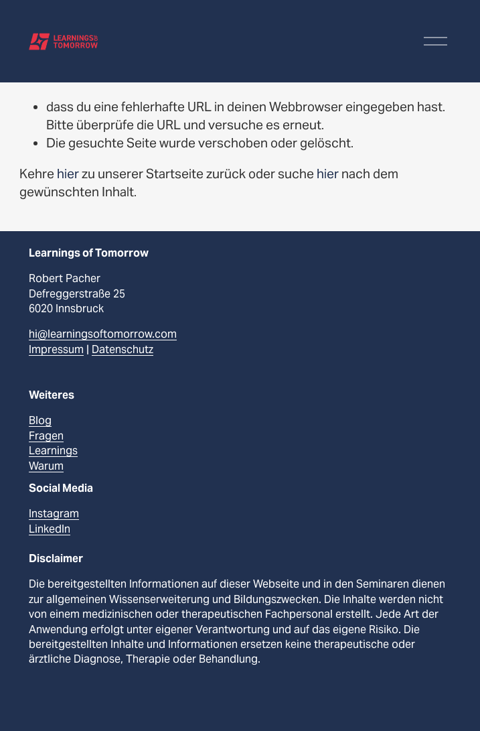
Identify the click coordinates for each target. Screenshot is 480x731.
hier (68, 173)
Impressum (56, 349)
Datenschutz (122, 349)
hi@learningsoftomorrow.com (103, 334)
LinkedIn (49, 529)
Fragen (46, 436)
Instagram (54, 514)
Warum (46, 466)
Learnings (53, 451)
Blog (40, 420)
